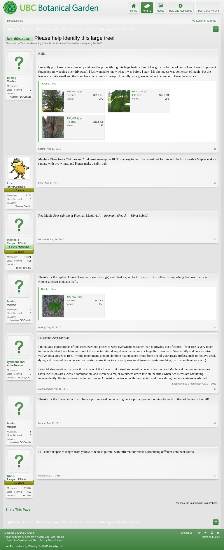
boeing (83, 43)
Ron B (11, 477)
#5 (215, 389)
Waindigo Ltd (56, 547)
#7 (215, 496)
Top (211, 534)
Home (205, 534)
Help (198, 534)
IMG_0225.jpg (139, 91)
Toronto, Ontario (23, 206)
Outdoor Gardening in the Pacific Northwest (44, 43)
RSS (218, 534)
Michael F (13, 240)
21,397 (27, 489)
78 (30, 371)
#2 (215, 205)
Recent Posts (15, 20)
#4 (215, 328)
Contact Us (186, 534)
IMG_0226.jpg (74, 118)
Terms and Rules (210, 538)
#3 (215, 267)
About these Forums (208, 10)
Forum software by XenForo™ (34, 538)
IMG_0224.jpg (74, 91)
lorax (10, 183)
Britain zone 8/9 (23, 268)
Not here (27, 497)
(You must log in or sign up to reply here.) (197, 504)
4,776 (28, 195)
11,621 (27, 257)
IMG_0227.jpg (74, 297)
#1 (215, 149)
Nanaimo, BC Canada (20, 97)
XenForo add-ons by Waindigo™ (23, 547)
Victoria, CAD (24, 378)
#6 (215, 442)
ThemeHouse (55, 541)
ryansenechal (16, 362)
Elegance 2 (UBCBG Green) (19, 534)
